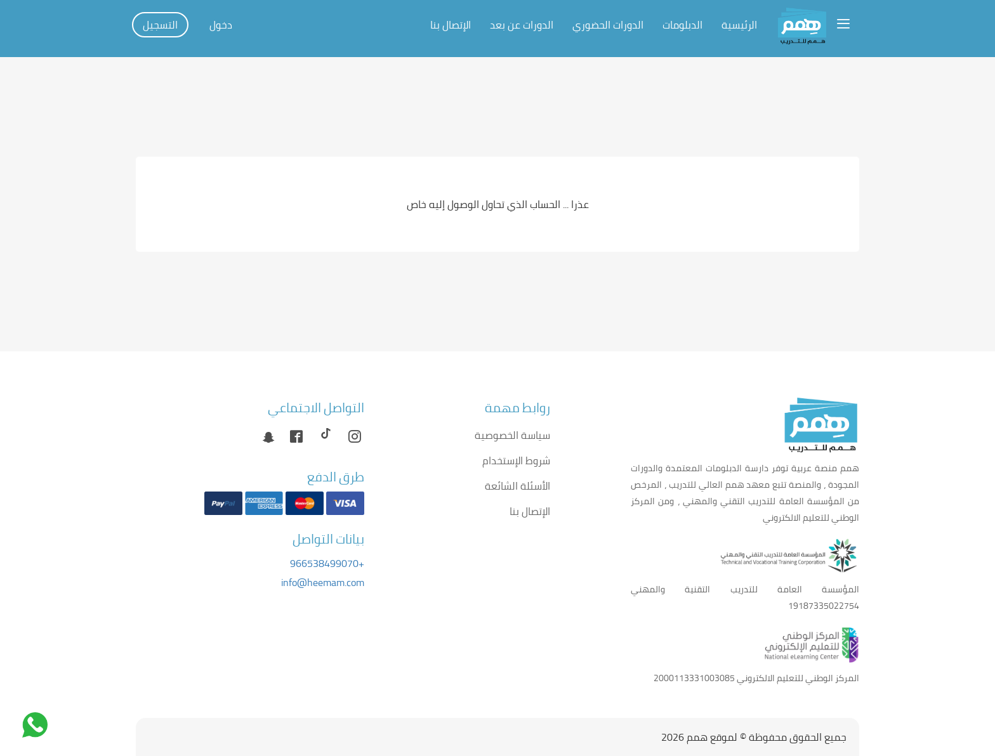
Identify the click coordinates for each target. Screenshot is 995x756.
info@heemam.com (322, 582)
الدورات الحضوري (607, 24)
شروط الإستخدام (516, 460)
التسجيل (160, 24)
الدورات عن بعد (521, 24)
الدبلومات (682, 24)
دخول (220, 24)
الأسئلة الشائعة (517, 485)
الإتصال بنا (450, 24)
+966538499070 (327, 563)
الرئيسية (739, 24)
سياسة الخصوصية (512, 435)
